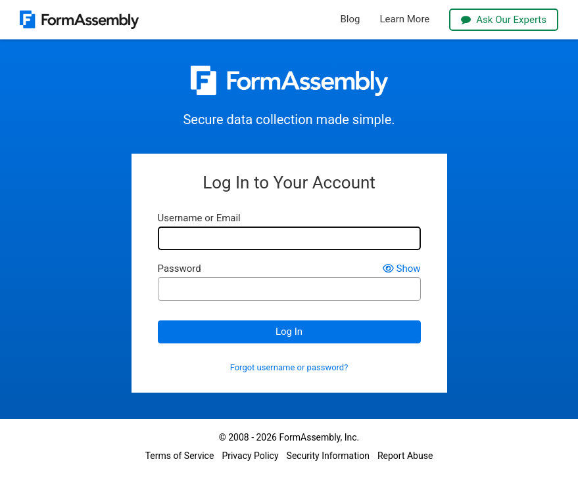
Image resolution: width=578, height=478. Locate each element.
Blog (350, 19)
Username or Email (199, 218)
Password (179, 268)
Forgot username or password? (289, 367)
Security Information (328, 455)
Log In (289, 331)
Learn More (404, 19)
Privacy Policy (250, 455)
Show (402, 268)
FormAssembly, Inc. (319, 437)
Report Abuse (405, 455)
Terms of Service (179, 455)
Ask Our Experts (503, 20)
